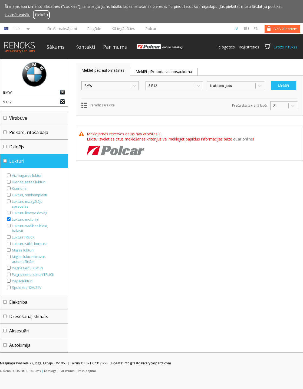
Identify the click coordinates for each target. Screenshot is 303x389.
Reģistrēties (249, 47)
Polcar (150, 28)
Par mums (115, 47)
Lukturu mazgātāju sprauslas (27, 204)
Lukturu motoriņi (25, 219)
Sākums (56, 47)
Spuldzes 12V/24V (26, 287)
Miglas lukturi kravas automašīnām (29, 259)
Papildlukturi (22, 281)
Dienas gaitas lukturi (28, 181)
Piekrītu (41, 14)
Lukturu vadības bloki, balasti (30, 228)
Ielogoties (226, 47)
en (256, 28)
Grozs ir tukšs (285, 47)
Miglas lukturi (23, 250)
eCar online (243, 139)
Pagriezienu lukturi (27, 268)
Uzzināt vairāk (17, 14)
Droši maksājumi (62, 28)
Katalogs (50, 371)
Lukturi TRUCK (23, 237)
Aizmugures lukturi (27, 175)
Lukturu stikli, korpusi (29, 243)
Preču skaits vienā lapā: (250, 105)
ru (246, 28)
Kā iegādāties (123, 28)
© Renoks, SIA (10, 371)
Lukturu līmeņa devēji (29, 212)
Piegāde (94, 28)
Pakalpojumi (87, 371)
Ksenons (19, 188)
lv (235, 28)
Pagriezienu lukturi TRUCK (33, 274)
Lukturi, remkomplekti (29, 194)
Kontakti (85, 47)
